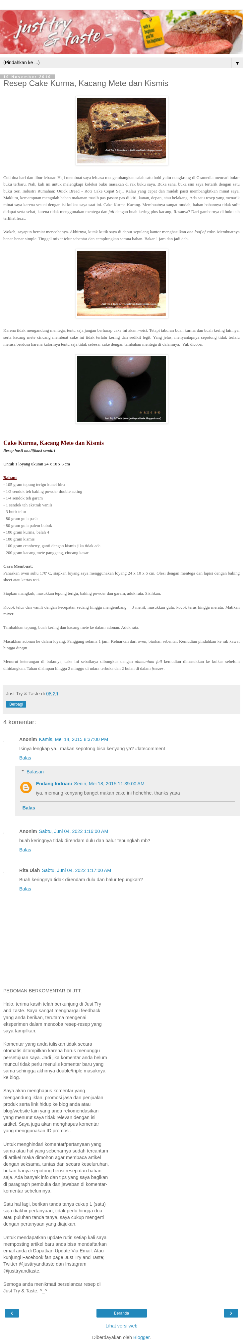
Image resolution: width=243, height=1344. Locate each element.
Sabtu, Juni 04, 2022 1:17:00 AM (76, 870)
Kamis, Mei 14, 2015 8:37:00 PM (73, 739)
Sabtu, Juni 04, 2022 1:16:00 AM (73, 831)
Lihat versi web (122, 1325)
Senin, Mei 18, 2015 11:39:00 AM (109, 783)
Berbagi (16, 704)
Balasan (35, 771)
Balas (25, 757)
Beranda (121, 1313)
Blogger (141, 1337)
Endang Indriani (54, 783)
